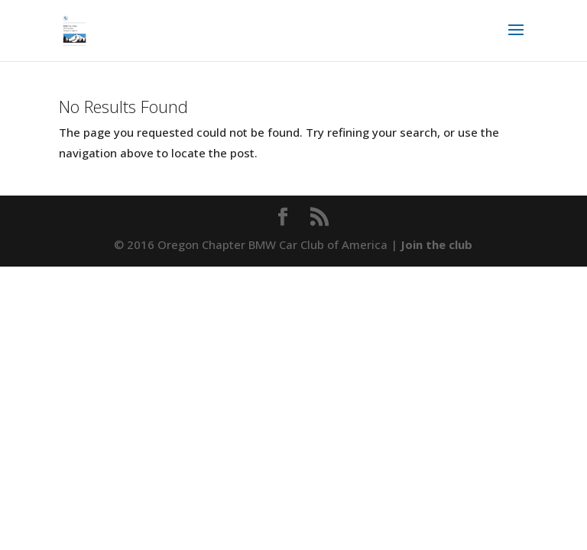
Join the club (436, 244)
